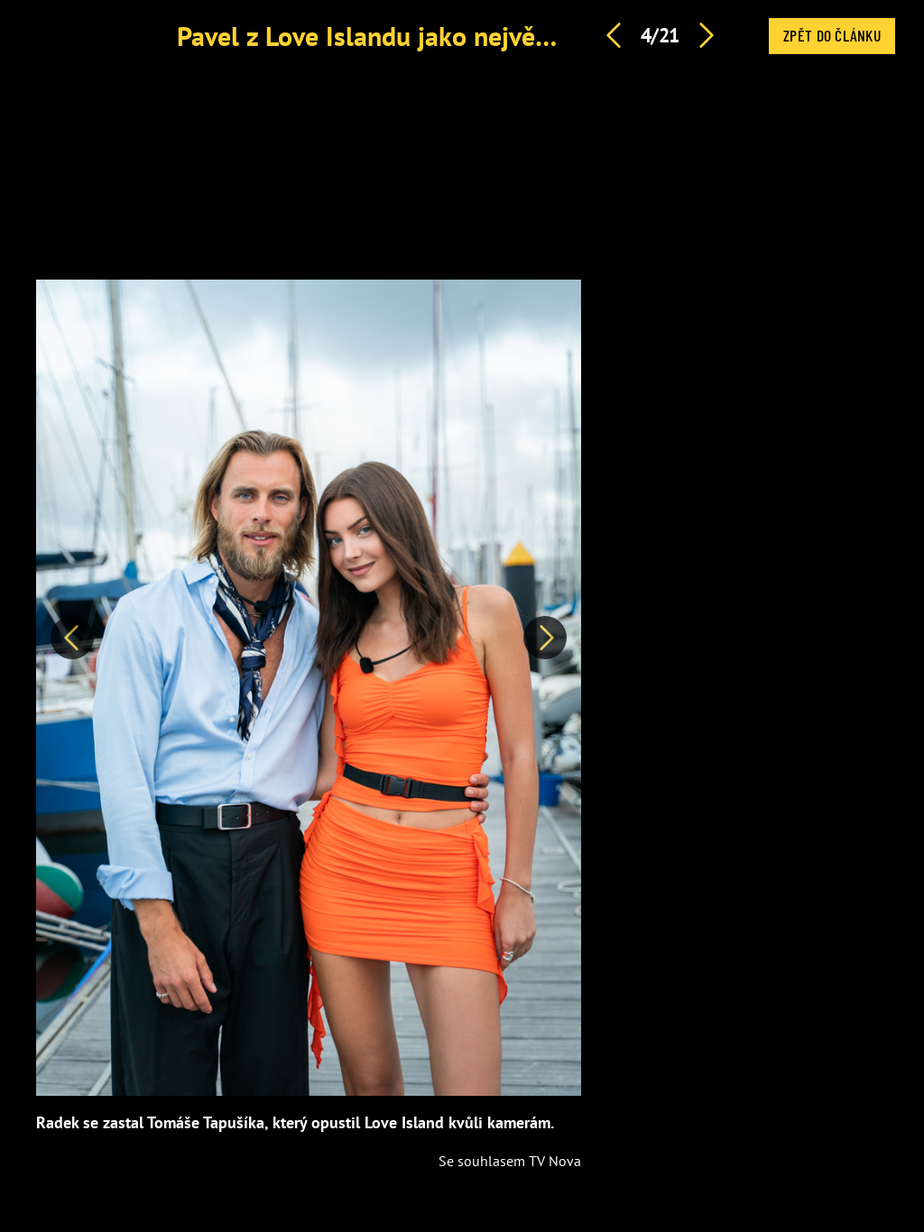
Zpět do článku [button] (832, 35)
